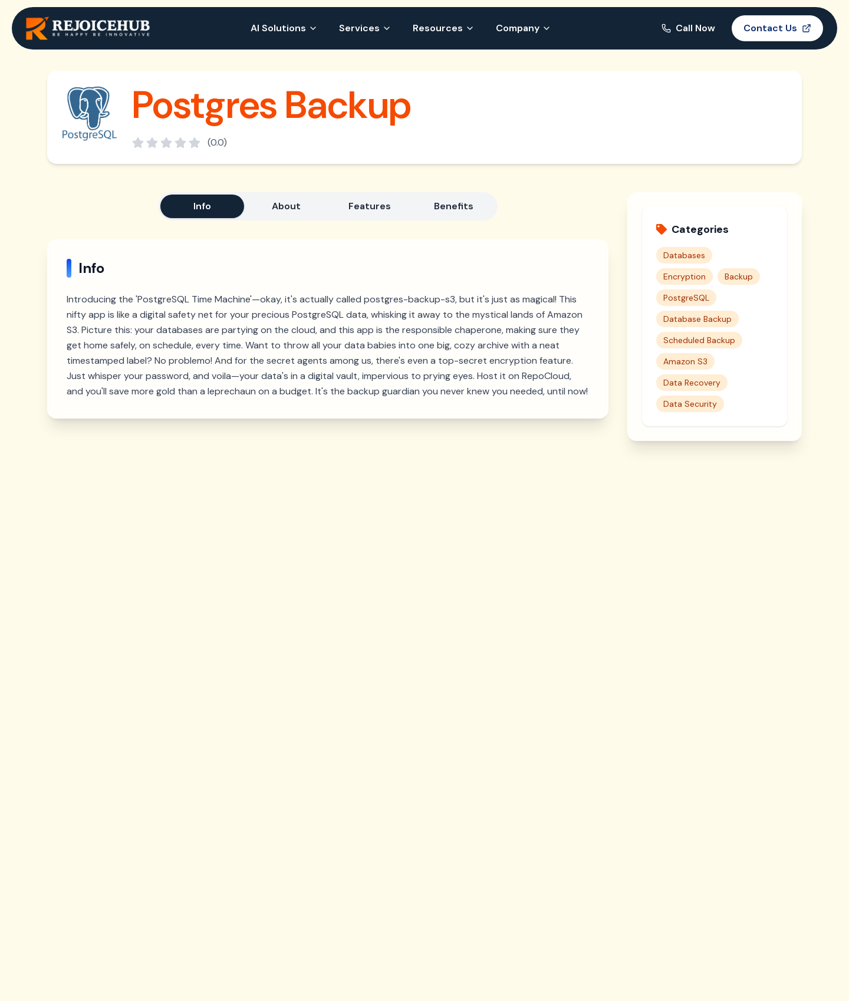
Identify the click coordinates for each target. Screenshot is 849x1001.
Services (365, 28)
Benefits (453, 206)
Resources (444, 28)
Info (202, 206)
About (286, 206)
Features (369, 206)
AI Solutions (284, 28)
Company (523, 28)
